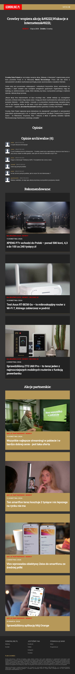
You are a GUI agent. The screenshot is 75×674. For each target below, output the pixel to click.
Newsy (25, 29)
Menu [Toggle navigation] (66, 7)
